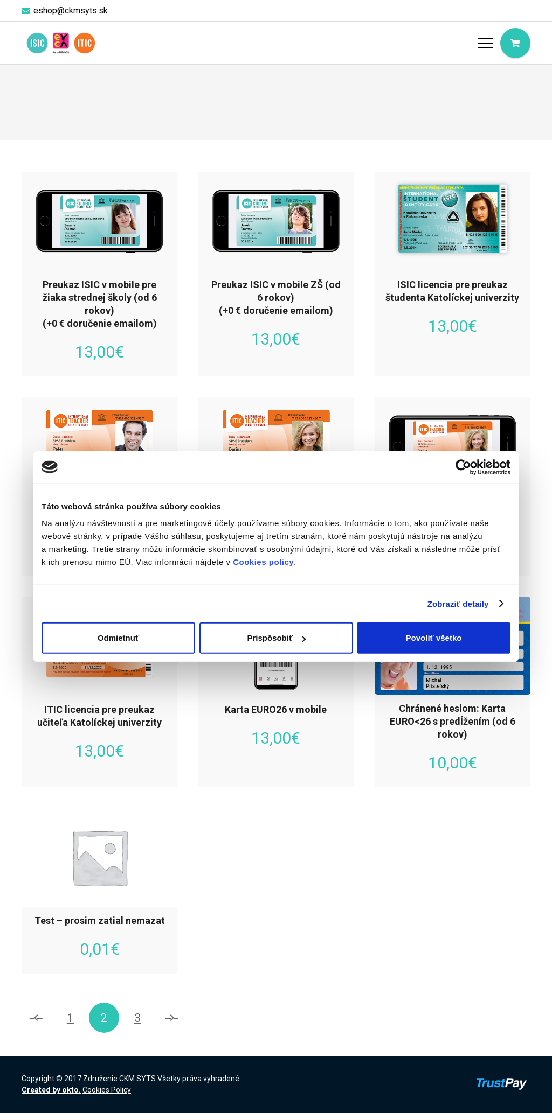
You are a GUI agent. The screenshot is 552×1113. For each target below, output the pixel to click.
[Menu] (485, 43)
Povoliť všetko (434, 637)
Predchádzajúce (37, 1018)
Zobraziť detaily (458, 603)
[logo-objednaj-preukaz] (61, 43)
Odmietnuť (118, 637)
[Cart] (515, 43)
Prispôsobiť (276, 637)
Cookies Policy (106, 1090)
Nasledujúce (171, 1018)
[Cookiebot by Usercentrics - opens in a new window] (463, 467)
